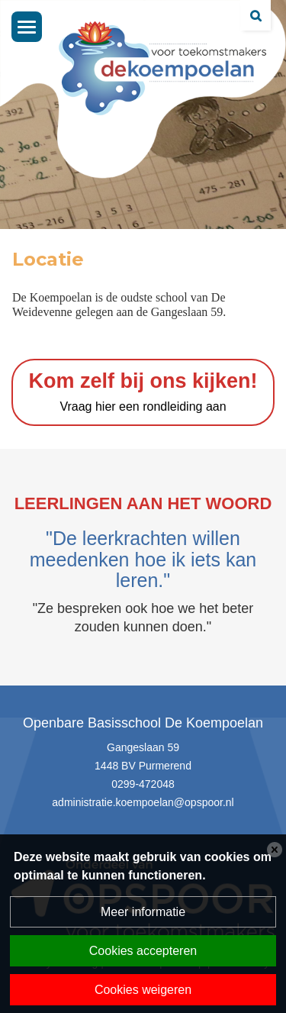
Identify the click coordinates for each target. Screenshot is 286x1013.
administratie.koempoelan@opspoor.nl (142, 802)
